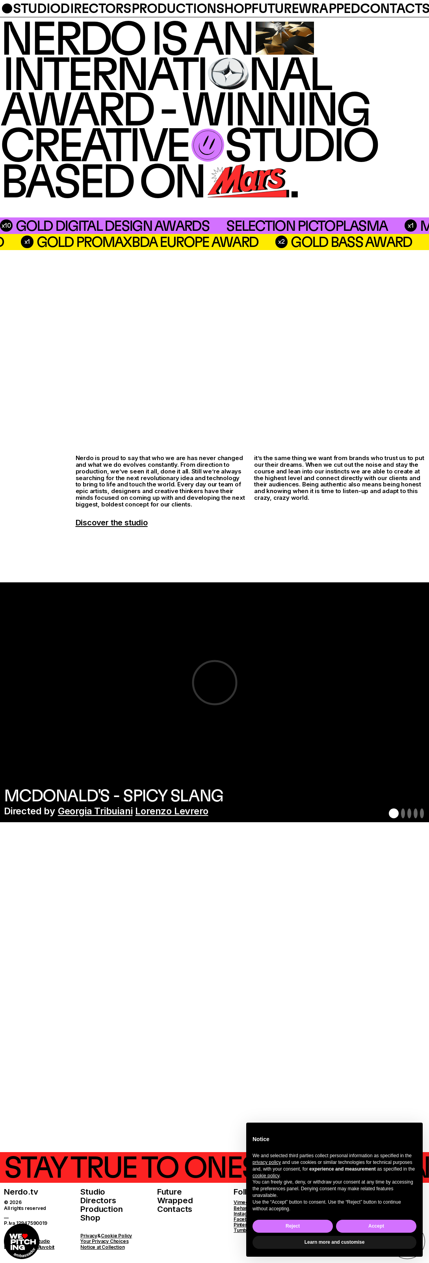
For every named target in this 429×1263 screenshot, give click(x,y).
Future (169, 1192)
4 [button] (416, 813)
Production (101, 1209)
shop (234, 8)
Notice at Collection (102, 1247)
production (174, 8)
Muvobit (45, 1247)
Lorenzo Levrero (171, 811)
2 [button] (403, 813)
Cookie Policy (116, 1236)
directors (95, 8)
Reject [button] (293, 1226)
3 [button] (409, 813)
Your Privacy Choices (104, 1241)
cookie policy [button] (266, 1175)
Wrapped (175, 1200)
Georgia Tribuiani (95, 811)
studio (37, 8)
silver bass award (78, 241)
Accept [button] (376, 1226)
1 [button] (394, 813)
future (275, 8)
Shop (90, 1217)
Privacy (88, 1236)
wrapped (329, 8)
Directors (98, 1200)
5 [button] (422, 813)
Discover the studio (112, 523)
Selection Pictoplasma (183, 225)
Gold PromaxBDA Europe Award (284, 241)
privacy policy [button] (267, 1162)
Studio (92, 1192)
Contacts (174, 1209)
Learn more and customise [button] (335, 1242)
